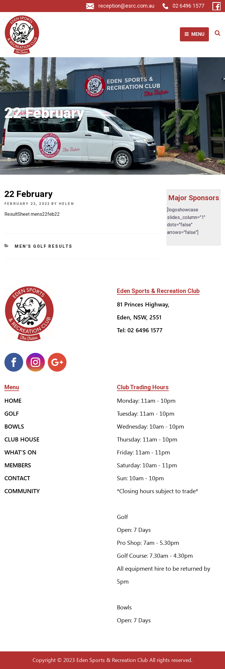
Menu (194, 34)
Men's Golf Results (44, 246)
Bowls (14, 426)
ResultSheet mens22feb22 (32, 214)
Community (22, 491)
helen (66, 204)
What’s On (20, 452)
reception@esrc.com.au (120, 6)
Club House (21, 439)
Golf (11, 413)
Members (17, 465)
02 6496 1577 (183, 6)
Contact (17, 478)
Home (12, 400)
